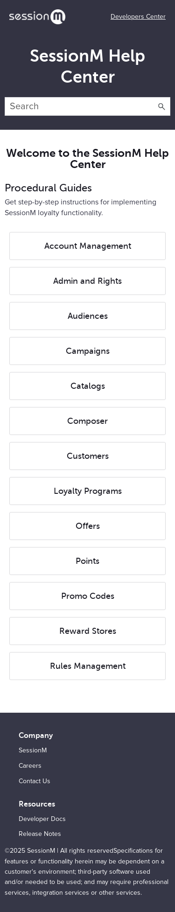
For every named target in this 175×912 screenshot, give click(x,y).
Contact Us (34, 781)
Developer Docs (42, 819)
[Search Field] (87, 106)
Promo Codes (87, 596)
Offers (88, 526)
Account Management (87, 246)
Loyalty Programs (88, 491)
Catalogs (87, 386)
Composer (87, 421)
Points (87, 561)
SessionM (33, 750)
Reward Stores (87, 631)
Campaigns (88, 351)
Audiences (88, 316)
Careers (30, 766)
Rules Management (88, 666)
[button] (162, 106)
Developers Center (138, 17)
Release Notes (40, 834)
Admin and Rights (87, 281)
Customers (88, 456)
